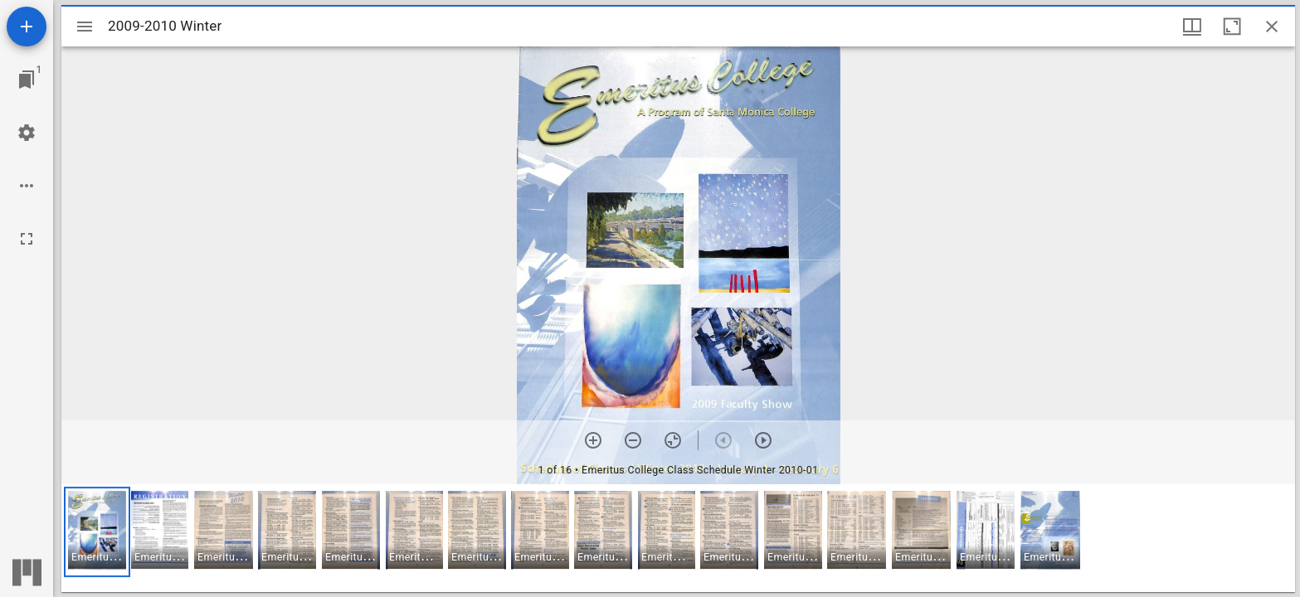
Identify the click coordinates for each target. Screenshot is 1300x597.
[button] (97, 532)
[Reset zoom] (673, 440)
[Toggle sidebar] (85, 26)
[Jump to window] (26, 80)
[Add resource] (26, 26)
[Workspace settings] (26, 133)
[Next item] (763, 440)
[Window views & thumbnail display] (1192, 26)
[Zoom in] (593, 440)
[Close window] (1272, 26)
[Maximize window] (1232, 26)
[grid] (678, 538)
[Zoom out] (633, 440)
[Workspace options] (26, 186)
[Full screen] (26, 239)
